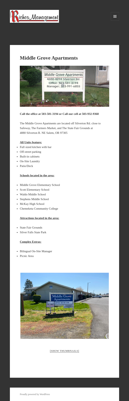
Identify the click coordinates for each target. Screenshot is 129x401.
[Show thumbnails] (64, 350)
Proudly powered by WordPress (35, 394)
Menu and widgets (115, 20)
